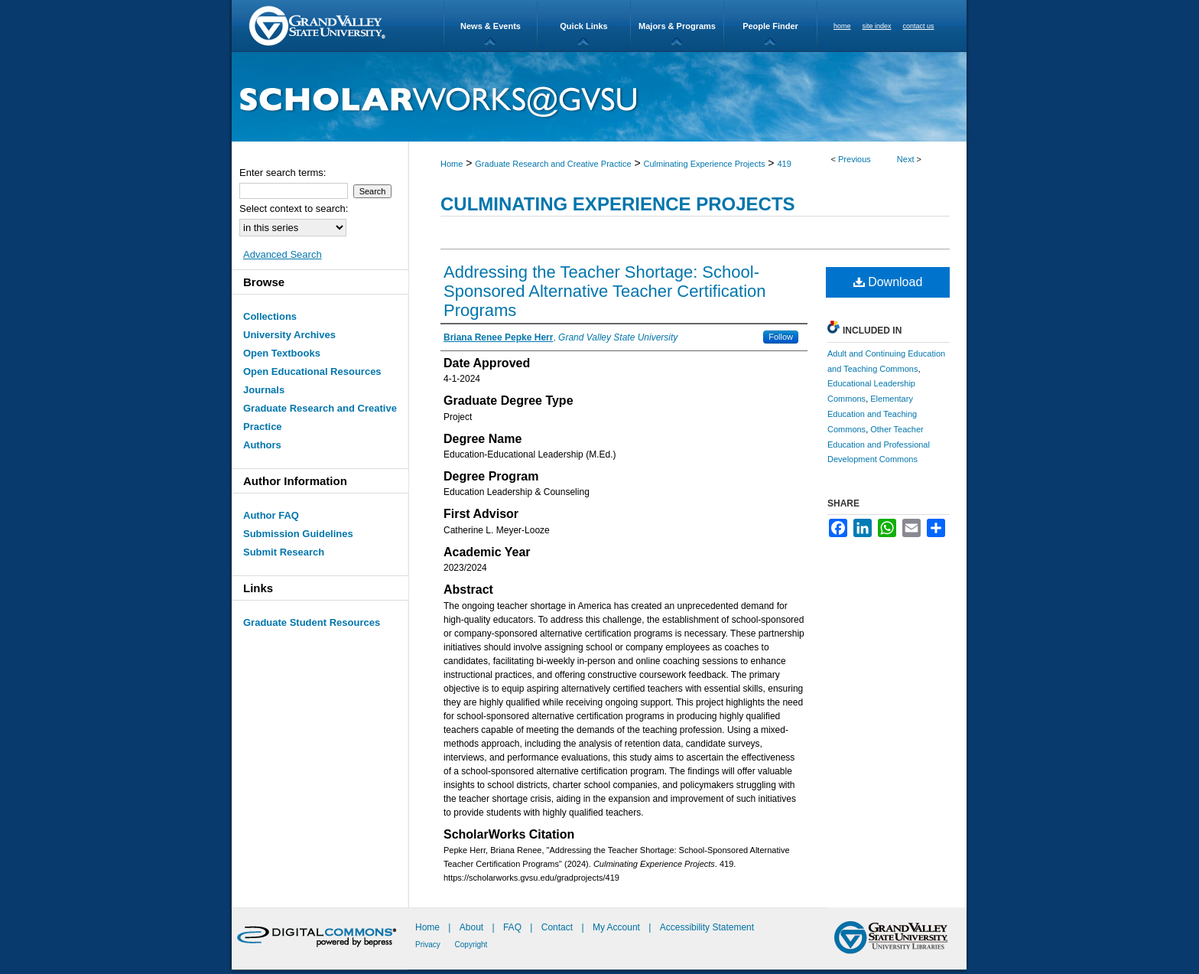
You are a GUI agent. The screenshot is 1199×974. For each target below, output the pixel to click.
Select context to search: (293, 208)
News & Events (490, 26)
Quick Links (583, 26)
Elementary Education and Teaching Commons (872, 414)
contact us (918, 26)
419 (784, 163)
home (842, 26)
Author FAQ (271, 515)
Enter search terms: (282, 172)
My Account (617, 927)
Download (888, 281)
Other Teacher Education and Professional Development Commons (878, 444)
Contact (557, 927)
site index (877, 26)
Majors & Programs (677, 26)
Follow (780, 336)
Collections (270, 316)
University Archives (289, 334)
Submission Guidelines (298, 533)
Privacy (429, 944)
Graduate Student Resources (311, 622)
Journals (263, 390)
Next (906, 159)
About (473, 927)
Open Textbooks (281, 353)
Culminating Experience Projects (704, 163)
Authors (262, 445)
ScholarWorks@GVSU (599, 97)
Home (451, 163)
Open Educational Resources (312, 371)
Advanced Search (282, 254)
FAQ (513, 927)
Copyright (471, 944)
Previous (854, 159)
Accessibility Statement (707, 927)
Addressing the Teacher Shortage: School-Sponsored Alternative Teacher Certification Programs (605, 291)
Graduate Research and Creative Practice (553, 163)
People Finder (770, 26)
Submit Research (283, 552)
